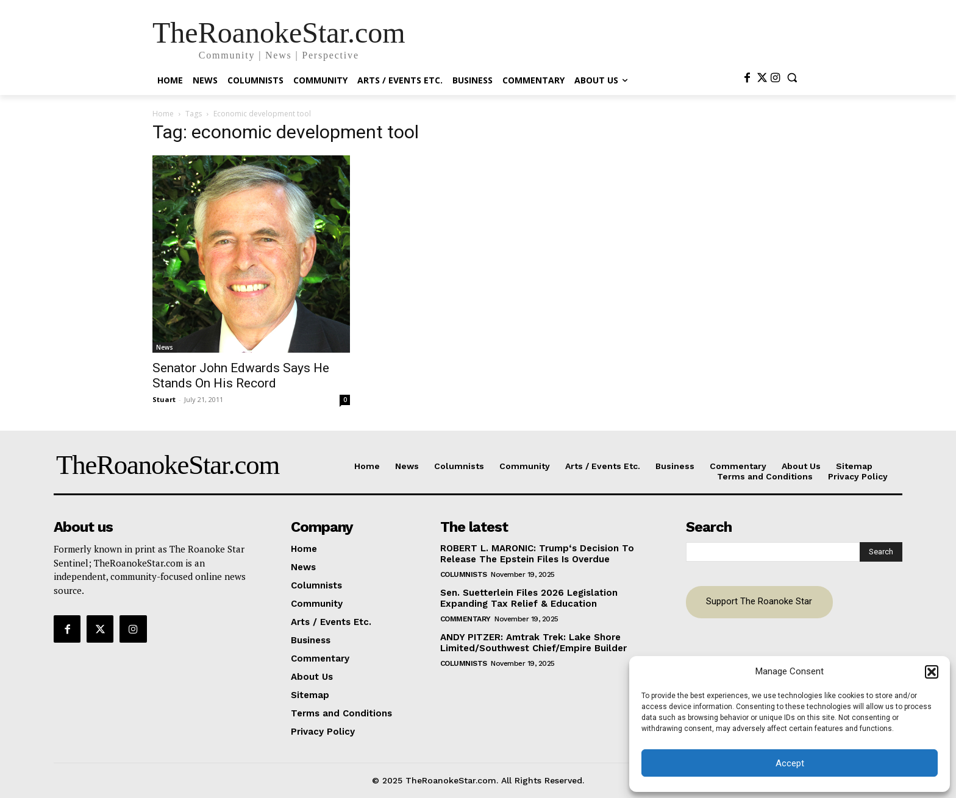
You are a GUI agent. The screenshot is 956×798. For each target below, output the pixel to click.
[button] (932, 672)
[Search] (881, 552)
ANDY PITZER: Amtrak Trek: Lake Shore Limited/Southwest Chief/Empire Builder (533, 643)
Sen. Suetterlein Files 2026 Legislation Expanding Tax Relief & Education (529, 598)
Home (163, 113)
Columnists (463, 574)
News (164, 347)
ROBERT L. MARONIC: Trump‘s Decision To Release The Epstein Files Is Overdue (537, 554)
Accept (790, 763)
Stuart (164, 399)
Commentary (465, 619)
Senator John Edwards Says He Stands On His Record (240, 375)
